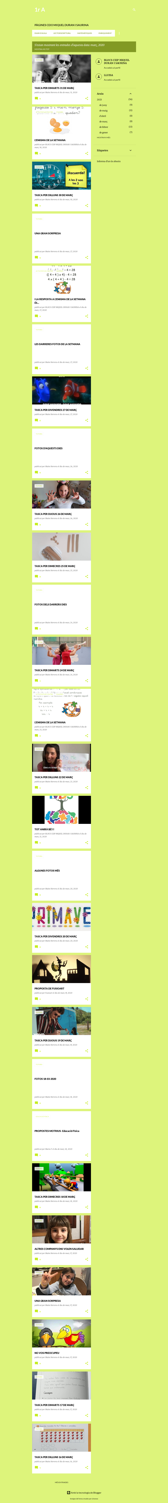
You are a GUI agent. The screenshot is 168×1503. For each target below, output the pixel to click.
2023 (99, 99)
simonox (95, 1499)
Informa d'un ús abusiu (109, 161)
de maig (103, 110)
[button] (87, 99)
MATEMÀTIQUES (84, 33)
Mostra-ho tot (42, 49)
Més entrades (61, 1482)
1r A (40, 9)
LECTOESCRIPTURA (62, 33)
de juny (103, 105)
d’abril (102, 116)
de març (103, 121)
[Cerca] (134, 9)
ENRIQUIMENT (105, 33)
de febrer (103, 127)
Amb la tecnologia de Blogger (84, 1492)
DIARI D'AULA (41, 33)
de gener (103, 132)
